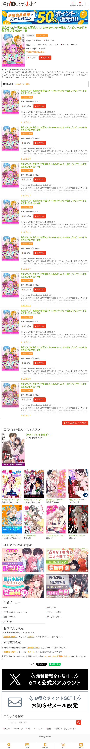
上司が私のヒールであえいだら (56, 535)
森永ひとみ (50, 40)
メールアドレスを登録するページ (57, 656)
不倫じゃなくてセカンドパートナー (78, 500)
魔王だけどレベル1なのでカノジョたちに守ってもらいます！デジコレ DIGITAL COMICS (12, 500)
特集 (29, 729)
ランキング (18, 729)
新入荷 (7, 729)
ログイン (80, 4)
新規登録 (73, 4)
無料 (49, 729)
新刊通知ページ (33, 648)
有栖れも (37, 40)
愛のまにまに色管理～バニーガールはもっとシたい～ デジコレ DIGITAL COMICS (56, 500)
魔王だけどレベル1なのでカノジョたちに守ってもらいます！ (34, 500)
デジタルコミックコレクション (46, 44)
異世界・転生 (8, 622)
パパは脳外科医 (30, 535)
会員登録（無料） (10, 637)
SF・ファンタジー (54, 617)
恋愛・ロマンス (9, 617)
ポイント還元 (42, 35)
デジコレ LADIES (70, 44)
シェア (31, 664)
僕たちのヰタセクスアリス (12, 535)
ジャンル (39, 729)
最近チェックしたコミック (66, 729)
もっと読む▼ (26, 122)
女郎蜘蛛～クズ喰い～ (77, 535)
